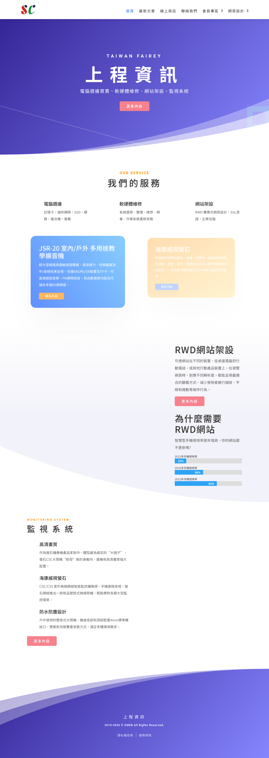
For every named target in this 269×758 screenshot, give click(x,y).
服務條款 (145, 735)
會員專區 (210, 10)
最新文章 (147, 10)
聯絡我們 (189, 10)
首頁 (130, 10)
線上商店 (168, 10)
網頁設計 (236, 10)
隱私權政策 (125, 735)
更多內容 (134, 106)
